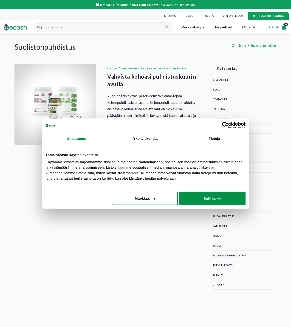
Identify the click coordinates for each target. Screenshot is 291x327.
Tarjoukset (221, 27)
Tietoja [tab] (214, 138)
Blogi (190, 15)
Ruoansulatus (223, 216)
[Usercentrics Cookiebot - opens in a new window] (225, 125)
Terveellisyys (222, 265)
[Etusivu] (233, 45)
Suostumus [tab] (76, 138)
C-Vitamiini (220, 99)
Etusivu (170, 15)
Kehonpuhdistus (134, 68)
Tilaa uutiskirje (268, 15)
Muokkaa (145, 198)
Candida (219, 109)
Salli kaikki (212, 198)
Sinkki (217, 235)
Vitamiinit (220, 284)
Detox (112, 68)
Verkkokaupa (191, 27)
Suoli (217, 245)
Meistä (208, 15)
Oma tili (247, 27)
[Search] (165, 27)
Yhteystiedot (233, 15)
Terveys (218, 275)
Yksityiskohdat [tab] (145, 138)
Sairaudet (220, 226)
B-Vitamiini (220, 79)
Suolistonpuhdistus (264, 45)
